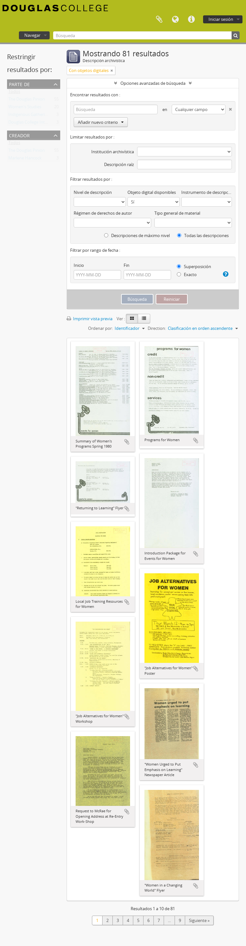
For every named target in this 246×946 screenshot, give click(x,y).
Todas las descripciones (203, 235)
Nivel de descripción (93, 192)
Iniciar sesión (221, 19)
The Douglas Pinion (26, 100)
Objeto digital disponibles (151, 192)
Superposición (194, 266)
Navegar (32, 35)
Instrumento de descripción (206, 192)
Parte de (19, 83)
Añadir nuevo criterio (101, 122)
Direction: (157, 328)
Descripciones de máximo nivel (137, 235)
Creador (19, 135)
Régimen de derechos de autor (103, 213)
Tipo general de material (177, 213)
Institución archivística (112, 152)
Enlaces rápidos (191, 20)
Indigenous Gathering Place (34, 116)
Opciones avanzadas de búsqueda (152, 83)
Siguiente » (199, 920)
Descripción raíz (119, 164)
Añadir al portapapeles (127, 442)
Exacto (187, 274)
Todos (14, 93)
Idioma (175, 20)
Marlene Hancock (25, 159)
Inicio (79, 265)
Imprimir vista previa (89, 319)
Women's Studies (24, 108)
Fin (126, 265)
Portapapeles (159, 20)
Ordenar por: (100, 328)
